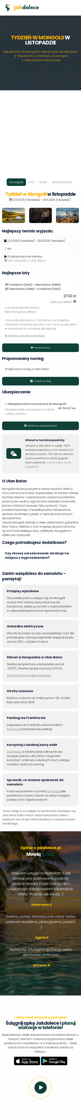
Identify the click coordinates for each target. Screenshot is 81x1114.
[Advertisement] (40, 130)
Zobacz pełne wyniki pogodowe (29, 675)
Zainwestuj (14, 752)
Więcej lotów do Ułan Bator (59, 52)
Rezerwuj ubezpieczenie (40, 425)
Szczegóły (16, 182)
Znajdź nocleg (40, 381)
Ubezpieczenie (62, 182)
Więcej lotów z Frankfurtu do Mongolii (42, 56)
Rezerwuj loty (40, 347)
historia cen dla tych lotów (26, 336)
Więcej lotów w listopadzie (42, 60)
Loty (31, 182)
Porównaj (13, 729)
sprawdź (53, 791)
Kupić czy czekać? (61, 301)
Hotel (43, 182)
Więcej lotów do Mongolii (20, 52)
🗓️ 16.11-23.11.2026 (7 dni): (25, 261)
